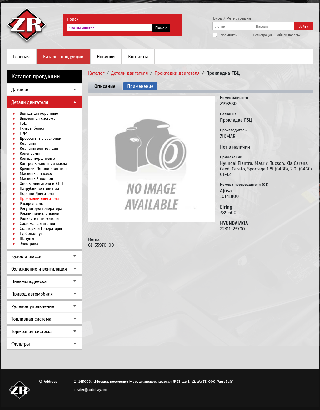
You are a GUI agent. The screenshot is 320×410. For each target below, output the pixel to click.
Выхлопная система (38, 118)
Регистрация (262, 35)
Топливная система (31, 319)
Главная (21, 56)
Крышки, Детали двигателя (44, 168)
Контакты (138, 56)
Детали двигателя (29, 102)
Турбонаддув (31, 233)
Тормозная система (31, 331)
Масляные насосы (36, 173)
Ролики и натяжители (39, 218)
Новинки (106, 56)
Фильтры (20, 344)
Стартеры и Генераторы (41, 228)
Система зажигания (37, 223)
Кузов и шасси (26, 256)
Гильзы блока (32, 128)
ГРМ (24, 133)
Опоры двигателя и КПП (41, 183)
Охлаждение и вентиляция (39, 269)
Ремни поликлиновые (39, 213)
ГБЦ (23, 123)
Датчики (19, 90)
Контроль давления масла (43, 163)
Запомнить (227, 35)
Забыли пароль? (288, 35)
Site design (278, 389)
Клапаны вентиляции (39, 148)
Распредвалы (32, 203)
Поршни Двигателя (37, 193)
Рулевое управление (32, 306)
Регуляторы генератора (41, 208)
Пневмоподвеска (29, 281)
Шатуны (27, 238)
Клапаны (28, 143)
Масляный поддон (36, 178)
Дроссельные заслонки (40, 138)
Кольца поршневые (37, 158)
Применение (140, 86)
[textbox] (109, 27)
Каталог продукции (63, 56)
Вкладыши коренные (39, 113)
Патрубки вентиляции (39, 188)
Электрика (29, 243)
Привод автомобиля (32, 294)
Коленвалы (30, 153)
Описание (104, 86)
